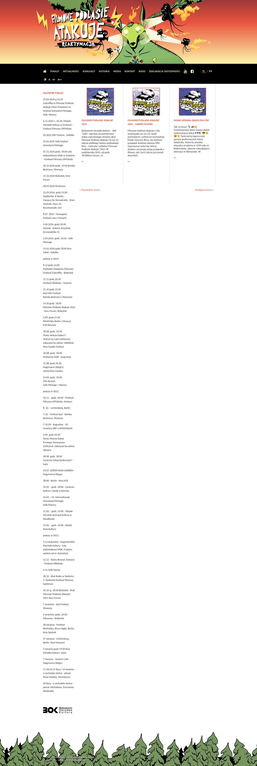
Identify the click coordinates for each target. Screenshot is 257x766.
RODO (142, 71)
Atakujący (89, 71)
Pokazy (54, 71)
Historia (104, 71)
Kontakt (130, 71)
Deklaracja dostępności (164, 71)
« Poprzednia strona (89, 189)
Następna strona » (204, 189)
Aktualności (71, 71)
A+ (54, 79)
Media (117, 71)
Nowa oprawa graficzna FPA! (191, 120)
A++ (60, 79)
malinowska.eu (78, 760)
